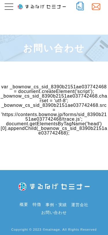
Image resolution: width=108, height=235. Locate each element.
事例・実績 (56, 204)
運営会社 (79, 204)
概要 (24, 204)
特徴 (37, 204)
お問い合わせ (54, 212)
